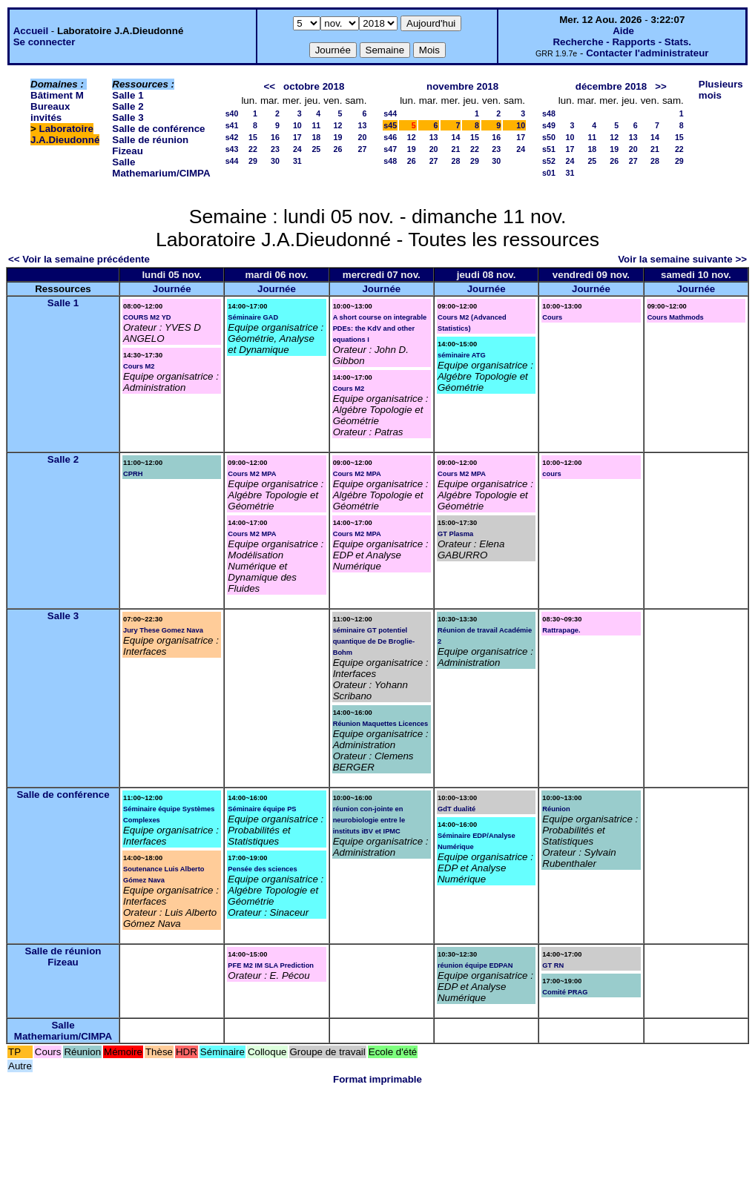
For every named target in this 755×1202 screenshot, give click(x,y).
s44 (232, 160)
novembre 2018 (462, 86)
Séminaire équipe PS (262, 809)
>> (661, 86)
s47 (390, 149)
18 (315, 137)
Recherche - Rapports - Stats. (622, 41)
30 (275, 160)
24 (297, 149)
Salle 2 (127, 106)
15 (252, 137)
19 (338, 137)
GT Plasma (455, 534)
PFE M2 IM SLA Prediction (271, 965)
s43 (232, 149)
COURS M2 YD (147, 317)
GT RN (553, 965)
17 (297, 137)
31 (297, 160)
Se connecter (44, 41)
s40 (232, 113)
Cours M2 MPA (252, 474)
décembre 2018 (611, 86)
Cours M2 (139, 366)
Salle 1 (127, 95)
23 (275, 149)
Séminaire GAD (253, 317)
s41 (232, 125)
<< (269, 86)
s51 (548, 149)
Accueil (30, 30)
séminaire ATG (462, 355)
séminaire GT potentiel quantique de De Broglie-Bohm (374, 641)
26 (338, 149)
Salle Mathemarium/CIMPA (161, 167)
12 (338, 125)
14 (456, 137)
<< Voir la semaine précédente (79, 259)
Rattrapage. (561, 630)
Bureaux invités (50, 112)
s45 (390, 125)
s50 (548, 137)
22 (252, 149)
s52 (548, 160)
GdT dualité (456, 809)
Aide (623, 30)
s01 (548, 172)
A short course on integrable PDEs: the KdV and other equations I (380, 328)
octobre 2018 (313, 86)
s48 (390, 160)
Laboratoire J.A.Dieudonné (64, 134)
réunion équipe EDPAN (475, 965)
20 (361, 137)
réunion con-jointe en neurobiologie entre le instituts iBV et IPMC (369, 820)
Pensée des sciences (262, 869)
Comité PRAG (564, 992)
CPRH (132, 474)
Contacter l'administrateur (647, 53)
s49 (548, 125)
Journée (172, 288)
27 (361, 149)
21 (456, 149)
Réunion (556, 809)
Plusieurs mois (721, 90)
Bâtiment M (57, 95)
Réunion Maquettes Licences (381, 723)
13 (361, 125)
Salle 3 (127, 117)
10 (297, 125)
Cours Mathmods (675, 317)
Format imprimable (377, 1079)
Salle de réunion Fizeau (63, 956)
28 (456, 160)
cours (551, 474)
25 (315, 149)
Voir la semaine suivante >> (682, 259)
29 (252, 160)
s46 (390, 137)
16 (275, 137)
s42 (232, 137)
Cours (552, 317)
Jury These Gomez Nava (163, 630)
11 (315, 125)
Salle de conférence (158, 128)
